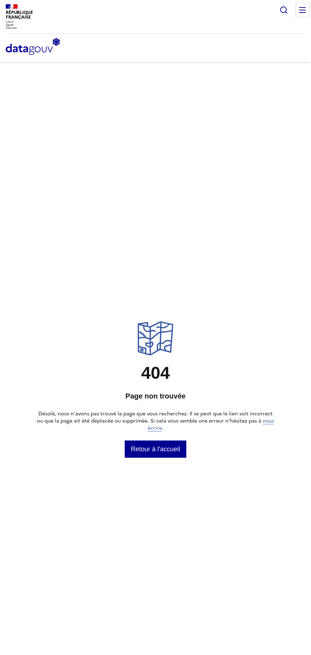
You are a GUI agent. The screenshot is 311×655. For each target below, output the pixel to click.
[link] (155, 449)
